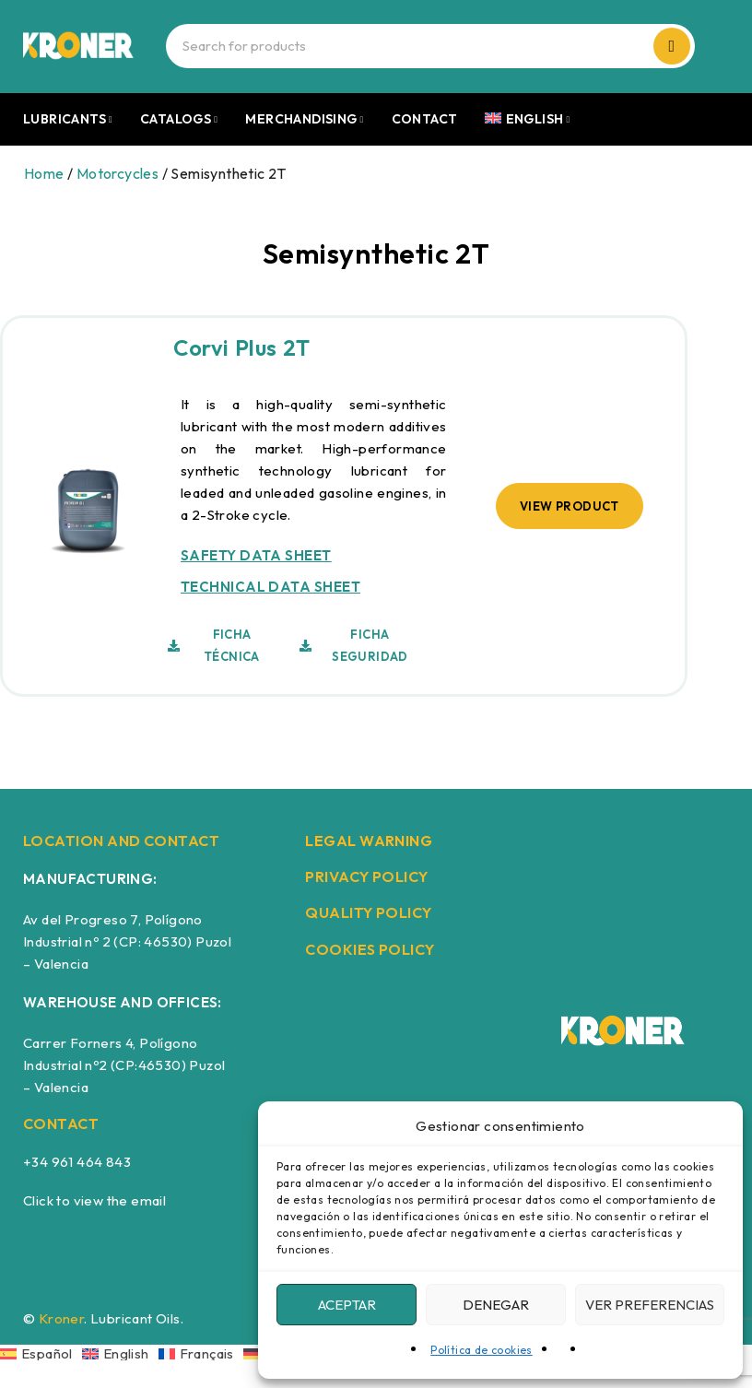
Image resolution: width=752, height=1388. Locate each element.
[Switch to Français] (201, 1352)
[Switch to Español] (41, 1352)
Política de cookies (481, 1350)
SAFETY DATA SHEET (256, 555)
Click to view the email (94, 1200)
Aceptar (347, 1304)
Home (44, 173)
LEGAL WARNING (368, 840)
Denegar (496, 1304)
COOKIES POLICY (369, 949)
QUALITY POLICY (368, 912)
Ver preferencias (649, 1304)
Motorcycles (117, 173)
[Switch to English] (120, 1352)
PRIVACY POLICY (366, 876)
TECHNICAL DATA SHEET (270, 586)
